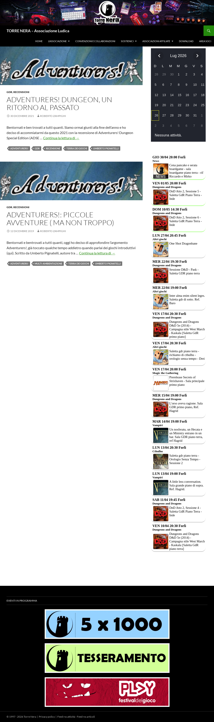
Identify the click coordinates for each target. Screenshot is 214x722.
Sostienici (127, 41)
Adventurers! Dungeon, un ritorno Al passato (59, 103)
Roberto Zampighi (53, 116)
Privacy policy (47, 716)
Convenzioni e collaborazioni (95, 41)
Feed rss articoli (86, 716)
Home (38, 41)
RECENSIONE (53, 148)
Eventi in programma (22, 600)
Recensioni (21, 92)
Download (186, 41)
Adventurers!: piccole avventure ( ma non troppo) (60, 218)
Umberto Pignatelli (106, 148)
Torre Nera (30, 716)
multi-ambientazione (48, 263)
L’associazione (57, 41)
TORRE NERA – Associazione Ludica (38, 30)
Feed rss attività (66, 716)
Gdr (9, 92)
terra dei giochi (76, 148)
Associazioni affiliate (156, 41)
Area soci (205, 41)
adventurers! (19, 148)
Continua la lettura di (61, 138)
